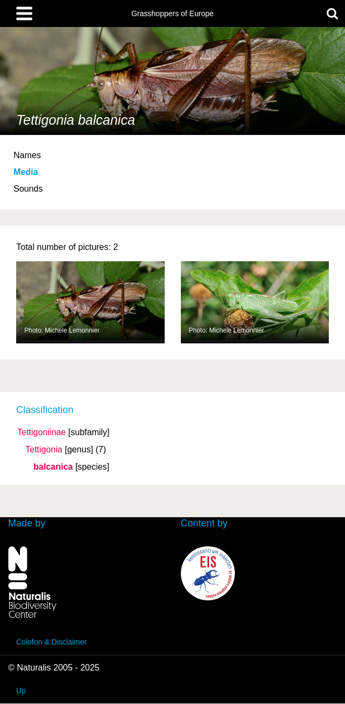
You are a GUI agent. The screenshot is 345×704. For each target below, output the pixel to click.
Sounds (28, 188)
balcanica (53, 467)
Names (27, 155)
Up (21, 690)
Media (25, 172)
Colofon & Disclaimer (51, 642)
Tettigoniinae (41, 432)
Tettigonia (44, 449)
